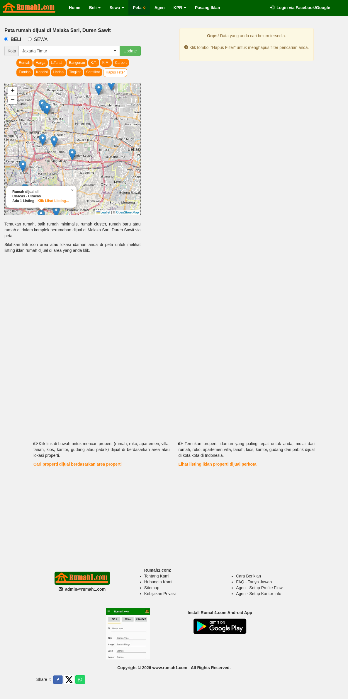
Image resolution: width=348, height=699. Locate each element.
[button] (98, 89)
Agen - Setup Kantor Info (258, 593)
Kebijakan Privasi (160, 593)
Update (130, 51)
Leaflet (103, 212)
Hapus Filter (115, 72)
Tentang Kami (156, 576)
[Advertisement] (72, 303)
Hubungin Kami (158, 582)
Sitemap (151, 587)
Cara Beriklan (248, 576)
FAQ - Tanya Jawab (254, 582)
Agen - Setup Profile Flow (259, 587)
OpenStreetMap (127, 212)
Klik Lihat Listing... (53, 201)
